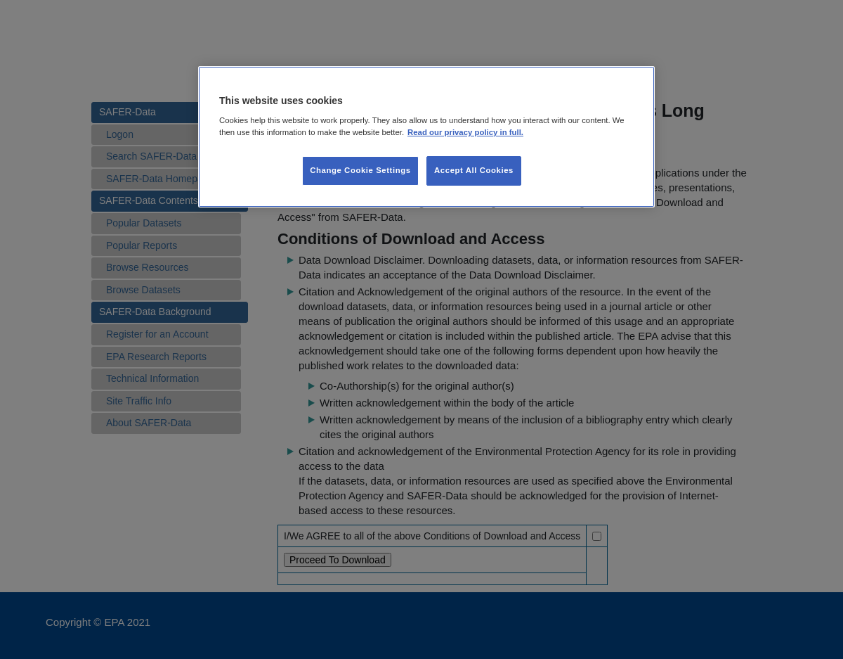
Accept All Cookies (474, 170)
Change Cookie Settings (360, 170)
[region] (426, 137)
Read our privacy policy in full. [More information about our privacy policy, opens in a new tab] (465, 132)
